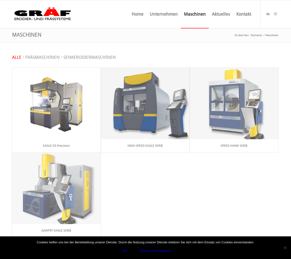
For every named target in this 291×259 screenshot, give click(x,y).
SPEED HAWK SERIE (234, 145)
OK (124, 250)
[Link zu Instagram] (275, 14)
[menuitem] (138, 14)
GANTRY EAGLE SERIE (56, 230)
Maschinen (26, 35)
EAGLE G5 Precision (56, 145)
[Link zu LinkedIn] (268, 14)
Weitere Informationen (155, 250)
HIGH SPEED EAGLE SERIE (145, 145)
